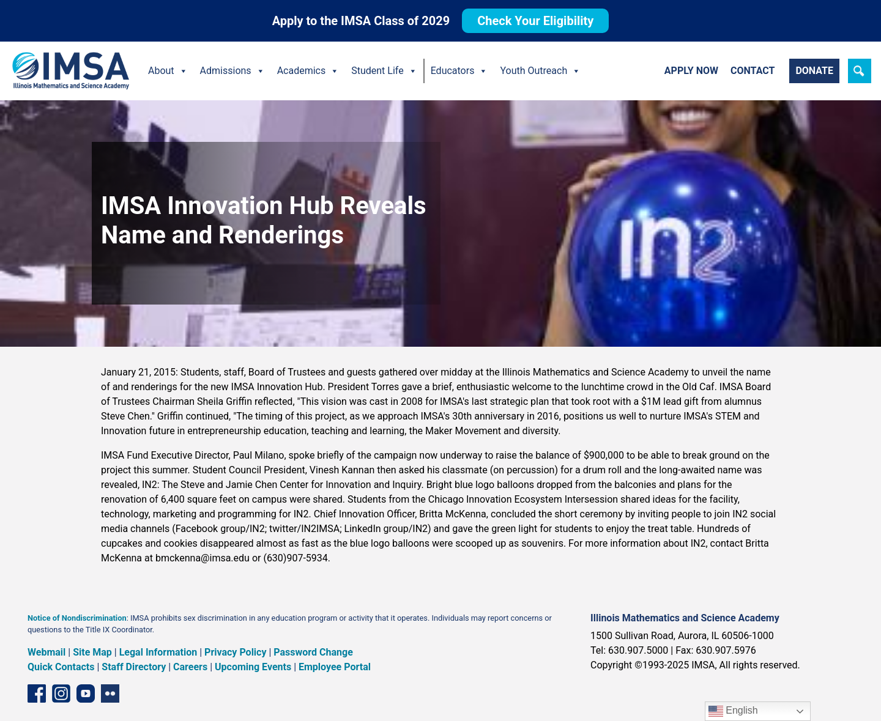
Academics (308, 71)
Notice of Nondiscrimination (77, 618)
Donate (814, 70)
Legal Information (158, 652)
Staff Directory (134, 667)
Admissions (232, 71)
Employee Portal (335, 667)
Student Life (384, 71)
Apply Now (691, 70)
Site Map (92, 652)
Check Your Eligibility (535, 20)
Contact (752, 70)
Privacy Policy (235, 652)
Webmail (46, 652)
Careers (190, 667)
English (733, 711)
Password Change (312, 652)
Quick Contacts (61, 667)
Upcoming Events (253, 667)
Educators (459, 71)
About (168, 71)
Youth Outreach (540, 71)
